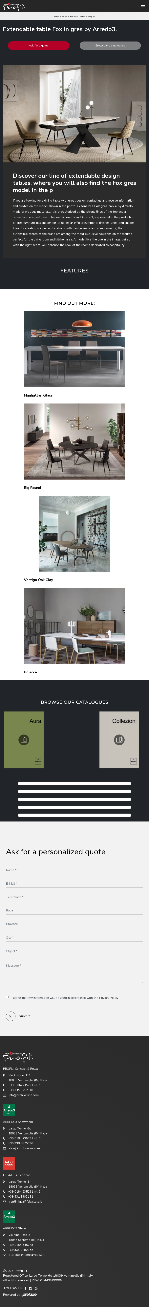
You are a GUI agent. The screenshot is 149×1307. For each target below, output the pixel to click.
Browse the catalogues (110, 45)
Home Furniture (69, 16)
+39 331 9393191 (18, 1196)
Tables (82, 16)
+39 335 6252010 (18, 1090)
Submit (18, 1016)
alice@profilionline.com (21, 1148)
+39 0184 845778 (18, 1244)
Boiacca (30, 672)
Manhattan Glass (38, 395)
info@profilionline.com (21, 1095)
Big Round (32, 488)
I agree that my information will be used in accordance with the (64, 998)
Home (56, 16)
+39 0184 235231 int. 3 (22, 1191)
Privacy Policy (108, 998)
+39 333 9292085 (18, 1249)
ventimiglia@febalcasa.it (22, 1201)
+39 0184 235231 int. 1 (22, 1085)
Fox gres (91, 16)
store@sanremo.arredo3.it (24, 1254)
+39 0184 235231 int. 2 (22, 1138)
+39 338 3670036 (18, 1143)
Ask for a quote (39, 45)
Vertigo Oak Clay (38, 580)
